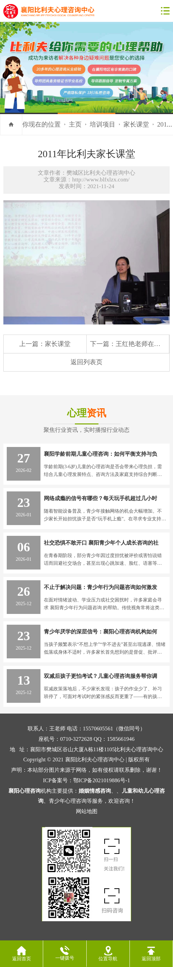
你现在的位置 (41, 124)
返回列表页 (86, 362)
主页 (75, 124)
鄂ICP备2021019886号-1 (101, 780)
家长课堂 (136, 124)
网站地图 (86, 811)
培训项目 (102, 124)
